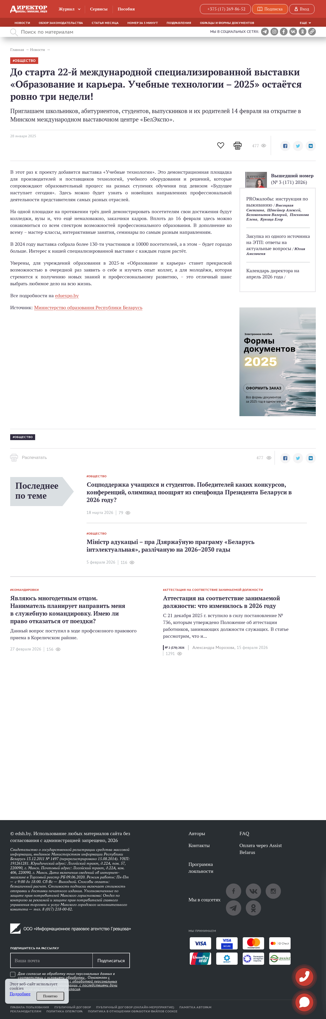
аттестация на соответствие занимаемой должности (214, 589)
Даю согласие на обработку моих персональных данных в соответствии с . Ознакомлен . (67, 981)
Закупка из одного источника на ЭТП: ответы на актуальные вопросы (278, 242)
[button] (285, 146)
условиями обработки (66, 977)
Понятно (50, 996)
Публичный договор (72, 1007)
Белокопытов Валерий (266, 214)
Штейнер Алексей (283, 210)
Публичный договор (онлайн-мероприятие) (135, 1007)
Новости (22, 23)
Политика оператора (64, 1011)
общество (25, 61)
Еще (303, 23)
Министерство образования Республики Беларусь (88, 307)
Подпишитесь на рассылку (34, 948)
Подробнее (20, 993)
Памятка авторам (195, 1007)
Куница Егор (271, 219)
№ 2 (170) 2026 (174, 647)
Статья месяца (105, 23)
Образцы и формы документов (227, 23)
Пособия (126, 9)
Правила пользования (29, 1007)
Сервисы (98, 9)
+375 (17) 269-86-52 (226, 9)
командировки (25, 589)
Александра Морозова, (213, 647)
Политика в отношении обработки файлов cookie (133, 1011)
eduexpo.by (67, 295)
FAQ (244, 833)
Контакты (199, 845)
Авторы (196, 833)
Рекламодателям (25, 1011)
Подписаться (111, 960)
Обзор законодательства (61, 23)
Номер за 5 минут (142, 23)
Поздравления (179, 23)
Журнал (67, 9)
